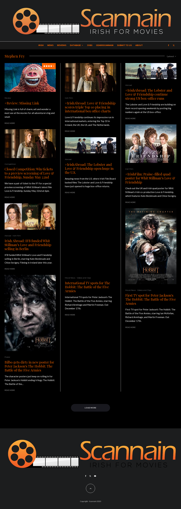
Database (75, 45)
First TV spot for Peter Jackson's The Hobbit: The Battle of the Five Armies (150, 299)
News (50, 45)
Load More (90, 408)
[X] (173, 45)
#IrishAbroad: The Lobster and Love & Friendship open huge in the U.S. (89, 168)
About (139, 45)
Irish (41, 45)
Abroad (8, 236)
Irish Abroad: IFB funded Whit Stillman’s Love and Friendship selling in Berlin (28, 245)
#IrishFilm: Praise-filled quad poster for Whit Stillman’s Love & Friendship (150, 178)
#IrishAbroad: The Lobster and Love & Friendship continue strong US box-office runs (148, 94)
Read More (10, 123)
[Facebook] (168, 45)
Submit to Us (124, 45)
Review (8, 98)
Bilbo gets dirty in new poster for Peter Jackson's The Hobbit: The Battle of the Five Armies (29, 366)
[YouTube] (95, 476)
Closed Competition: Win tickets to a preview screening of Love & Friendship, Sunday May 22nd (29, 173)
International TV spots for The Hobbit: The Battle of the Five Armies (87, 287)
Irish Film (17, 236)
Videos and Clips (84, 278)
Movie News (70, 278)
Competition (10, 164)
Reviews (61, 45)
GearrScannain (104, 45)
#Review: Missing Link (22, 103)
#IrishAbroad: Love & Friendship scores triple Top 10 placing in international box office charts (90, 107)
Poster (7, 357)
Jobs (89, 45)
